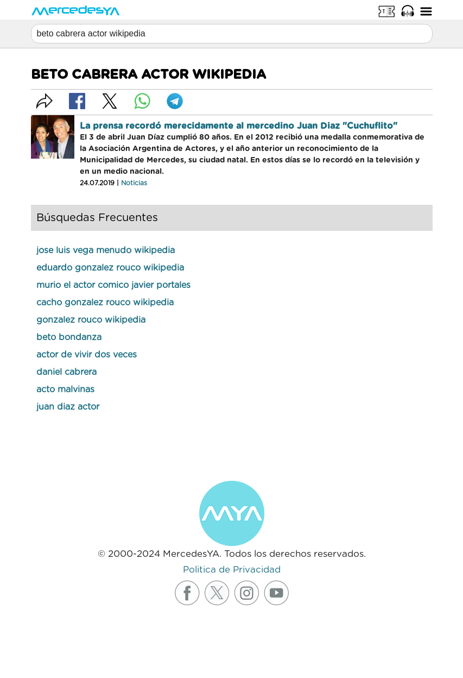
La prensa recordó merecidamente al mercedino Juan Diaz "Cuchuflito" (238, 126)
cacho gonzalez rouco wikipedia (105, 302)
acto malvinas (65, 389)
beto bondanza (69, 337)
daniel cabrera (66, 372)
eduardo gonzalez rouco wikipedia (110, 267)
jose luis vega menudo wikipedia (105, 250)
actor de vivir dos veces (86, 354)
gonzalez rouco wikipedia (90, 320)
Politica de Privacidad (232, 569)
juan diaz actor (67, 407)
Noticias (134, 183)
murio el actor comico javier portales (113, 285)
